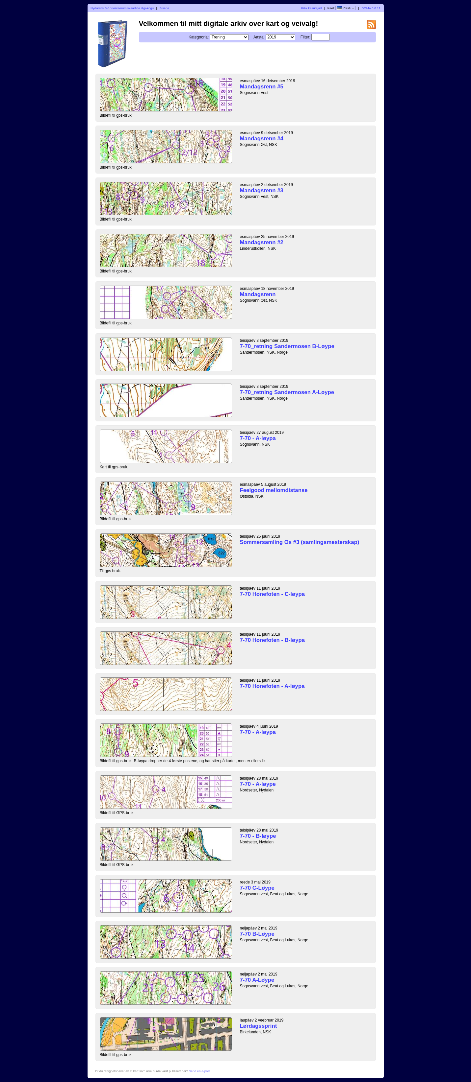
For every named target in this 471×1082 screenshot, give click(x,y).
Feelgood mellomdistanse (274, 490)
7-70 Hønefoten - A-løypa (272, 686)
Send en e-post (199, 1071)
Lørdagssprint (258, 1026)
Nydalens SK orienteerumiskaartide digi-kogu (122, 8)
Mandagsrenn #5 (261, 86)
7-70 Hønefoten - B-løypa (272, 640)
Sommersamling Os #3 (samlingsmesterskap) (299, 542)
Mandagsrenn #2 (261, 242)
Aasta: (259, 37)
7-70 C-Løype (257, 888)
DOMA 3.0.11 (370, 8)
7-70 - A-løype (258, 784)
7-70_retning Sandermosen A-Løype (287, 392)
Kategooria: (199, 37)
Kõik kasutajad (311, 8)
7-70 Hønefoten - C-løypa (272, 594)
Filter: (305, 37)
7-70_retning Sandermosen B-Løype (287, 346)
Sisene (164, 8)
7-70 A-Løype (257, 980)
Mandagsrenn (258, 294)
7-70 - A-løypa (258, 438)
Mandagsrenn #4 (261, 138)
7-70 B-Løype (257, 934)
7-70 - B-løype (258, 836)
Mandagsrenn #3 (261, 190)
